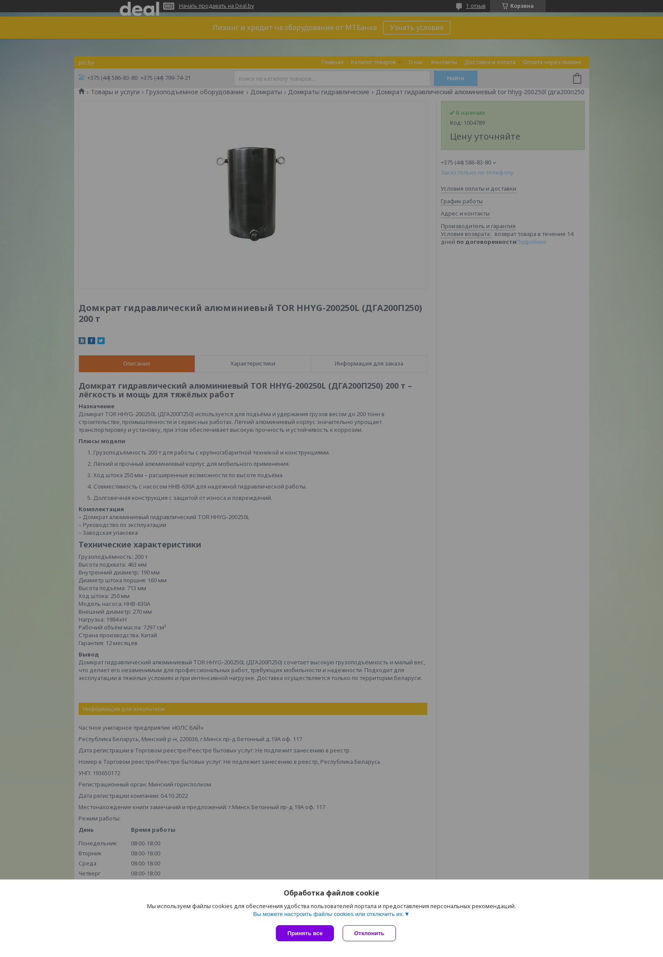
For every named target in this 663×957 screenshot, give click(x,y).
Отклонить (369, 933)
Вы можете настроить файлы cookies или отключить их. (328, 914)
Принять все (305, 933)
